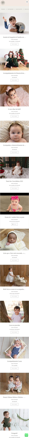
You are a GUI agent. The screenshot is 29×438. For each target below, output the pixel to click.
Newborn (11, 9)
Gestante (19, 9)
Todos (3, 9)
